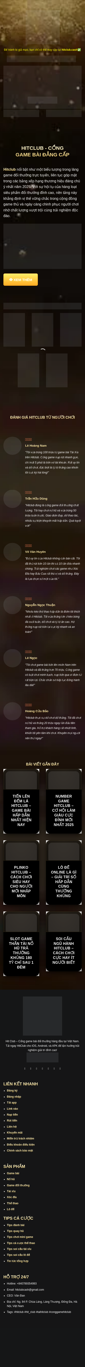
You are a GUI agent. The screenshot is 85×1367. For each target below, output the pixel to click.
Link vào (12, 1108)
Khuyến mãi (15, 1132)
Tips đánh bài (15, 1225)
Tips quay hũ (15, 1231)
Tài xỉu (11, 1191)
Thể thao (13, 1203)
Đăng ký (12, 1090)
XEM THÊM (23, 280)
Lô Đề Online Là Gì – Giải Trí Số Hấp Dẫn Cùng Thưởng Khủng (63, 882)
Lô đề (11, 1209)
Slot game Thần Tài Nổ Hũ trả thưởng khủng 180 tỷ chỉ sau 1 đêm (21, 953)
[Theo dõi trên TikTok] (36, 1069)
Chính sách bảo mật (20, 1150)
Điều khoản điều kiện (21, 1144)
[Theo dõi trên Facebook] (25, 1069)
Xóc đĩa (12, 1197)
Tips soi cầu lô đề (18, 1255)
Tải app (12, 1102)
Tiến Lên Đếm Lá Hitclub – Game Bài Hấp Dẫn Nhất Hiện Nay (21, 810)
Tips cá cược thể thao (21, 1243)
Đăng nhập (14, 1096)
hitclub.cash (70, 49)
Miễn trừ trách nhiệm (20, 1138)
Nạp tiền (12, 1114)
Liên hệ (12, 1126)
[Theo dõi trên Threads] (54, 1069)
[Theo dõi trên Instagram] (31, 1069)
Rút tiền (12, 1120)
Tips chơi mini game (20, 1237)
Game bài (13, 1173)
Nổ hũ (11, 1179)
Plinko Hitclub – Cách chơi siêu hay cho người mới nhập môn (21, 882)
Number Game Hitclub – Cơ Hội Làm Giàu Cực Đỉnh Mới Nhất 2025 (63, 810)
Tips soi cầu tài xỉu (19, 1249)
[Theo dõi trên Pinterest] (60, 1069)
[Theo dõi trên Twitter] (48, 1069)
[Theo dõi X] (42, 1069)
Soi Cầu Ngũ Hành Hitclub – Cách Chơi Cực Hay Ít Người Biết (63, 950)
